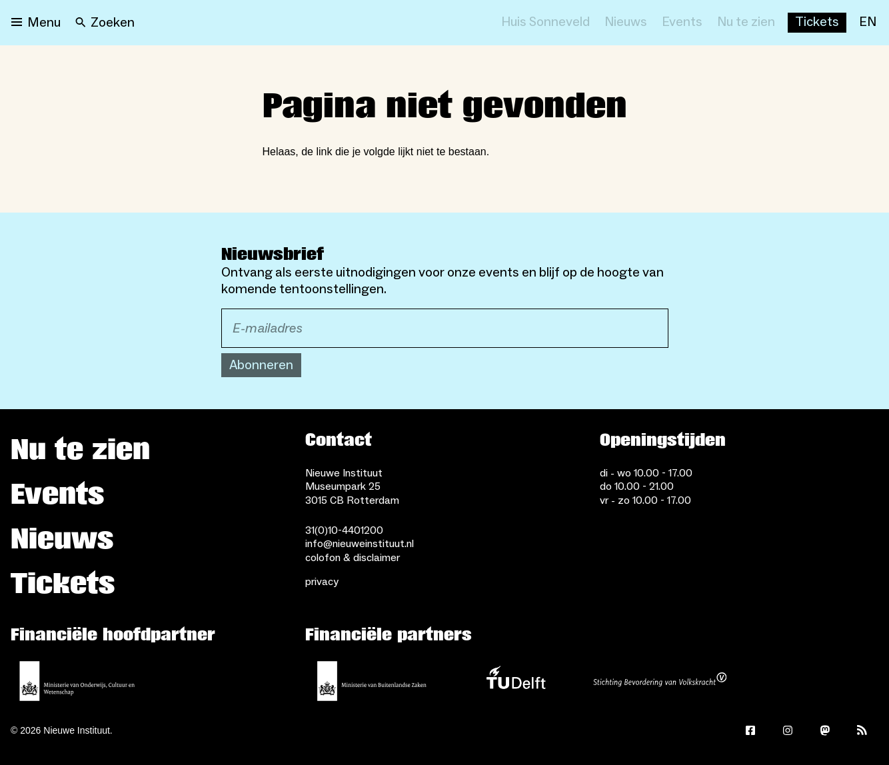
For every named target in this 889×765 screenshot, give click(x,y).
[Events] (682, 23)
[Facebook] (750, 730)
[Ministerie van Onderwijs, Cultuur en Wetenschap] (77, 681)
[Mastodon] (825, 730)
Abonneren (261, 365)
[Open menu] (36, 22)
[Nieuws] (625, 23)
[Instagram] (787, 730)
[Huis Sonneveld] (545, 23)
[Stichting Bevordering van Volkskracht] (659, 681)
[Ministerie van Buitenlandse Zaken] (372, 681)
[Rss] (862, 730)
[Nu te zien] (746, 23)
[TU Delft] (515, 681)
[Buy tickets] (817, 23)
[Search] (105, 22)
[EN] (868, 23)
